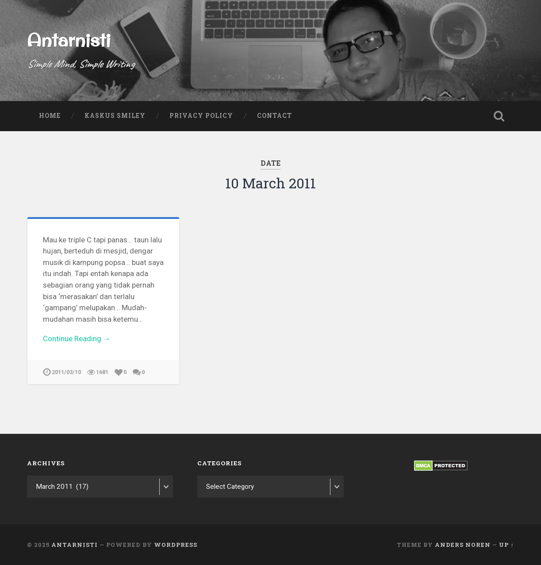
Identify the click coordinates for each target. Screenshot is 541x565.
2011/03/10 (66, 372)
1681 (102, 372)
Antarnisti (68, 40)
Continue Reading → (77, 338)
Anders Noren (463, 544)
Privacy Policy (201, 116)
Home (50, 116)
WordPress (175, 544)
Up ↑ (506, 544)
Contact (274, 116)
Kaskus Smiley (115, 116)
